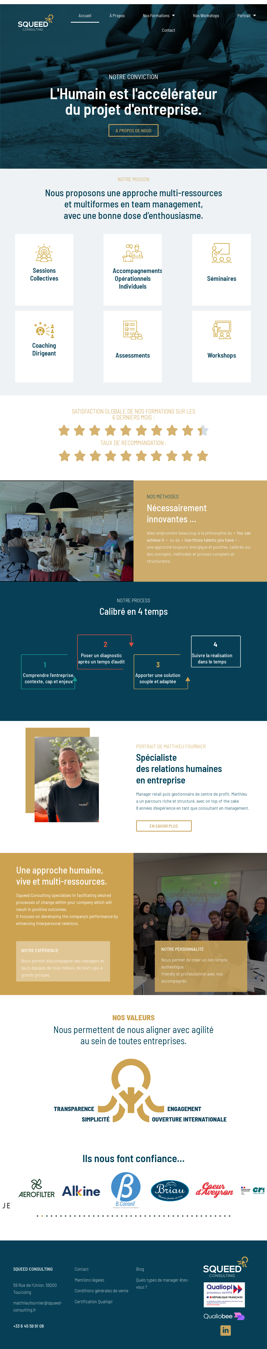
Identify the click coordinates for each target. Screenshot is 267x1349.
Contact (168, 30)
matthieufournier (28, 1303)
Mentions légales (89, 1280)
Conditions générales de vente (101, 1290)
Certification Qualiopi (93, 1301)
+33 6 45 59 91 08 (28, 1326)
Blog (140, 1269)
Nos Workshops (206, 15)
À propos (117, 15)
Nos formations (159, 15)
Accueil (85, 15)
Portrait (246, 15)
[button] (37, 1216)
